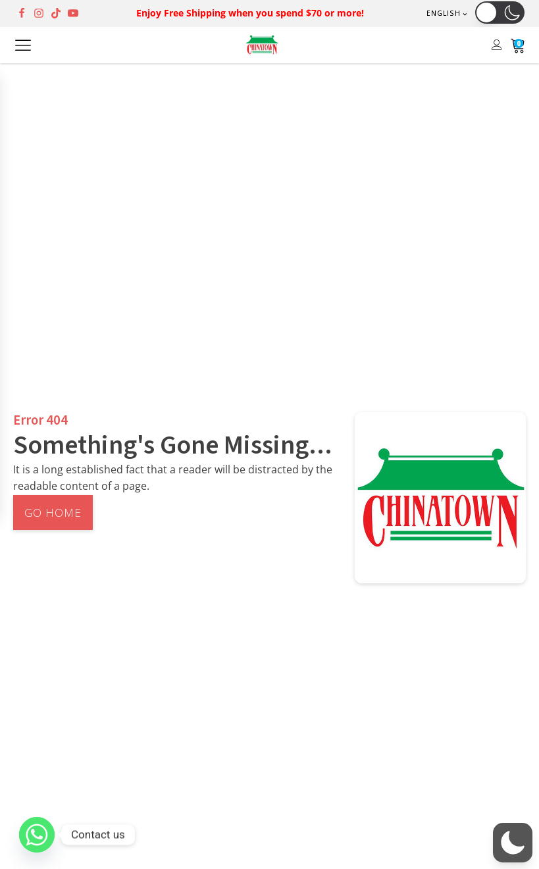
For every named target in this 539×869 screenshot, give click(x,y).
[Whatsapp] (37, 835)
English (443, 13)
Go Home (53, 512)
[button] (500, 12)
